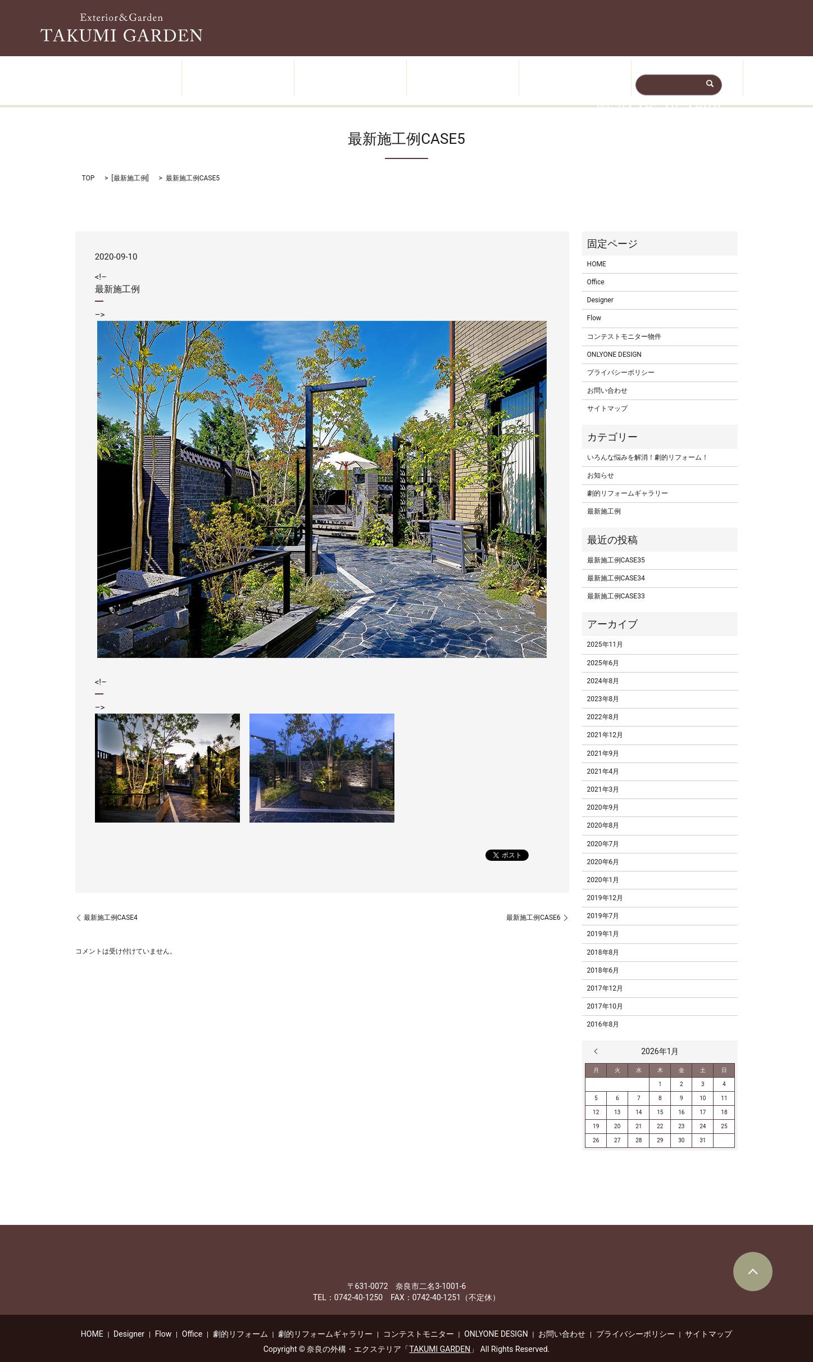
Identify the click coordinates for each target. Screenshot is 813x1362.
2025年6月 (603, 652)
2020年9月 (603, 797)
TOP (88, 167)
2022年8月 (603, 706)
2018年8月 (603, 941)
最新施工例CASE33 (616, 585)
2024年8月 (603, 670)
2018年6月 (603, 959)
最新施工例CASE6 (533, 906)
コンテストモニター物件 (624, 325)
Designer (237, 73)
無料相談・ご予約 (686, 73)
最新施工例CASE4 (111, 906)
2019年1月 (603, 923)
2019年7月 (603, 905)
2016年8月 (603, 1014)
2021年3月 (603, 778)
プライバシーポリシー (621, 362)
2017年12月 (605, 978)
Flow (462, 73)
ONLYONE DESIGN (614, 343)
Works (350, 73)
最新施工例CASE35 (616, 549)
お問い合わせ (607, 380)
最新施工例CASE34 (616, 567)
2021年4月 (603, 760)
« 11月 (598, 1040)
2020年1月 (603, 869)
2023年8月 (603, 688)
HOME (125, 73)
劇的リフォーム (240, 1322)
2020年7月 (603, 833)
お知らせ (600, 464)
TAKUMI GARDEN (439, 1337)
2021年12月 (605, 724)
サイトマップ (607, 398)
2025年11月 (605, 634)
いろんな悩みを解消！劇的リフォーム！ (647, 446)
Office (574, 73)
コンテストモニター (418, 1322)
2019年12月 (605, 887)
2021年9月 (603, 742)
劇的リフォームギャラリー (627, 483)
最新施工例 (130, 167)
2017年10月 (605, 996)
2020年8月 (603, 815)
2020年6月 (603, 851)
